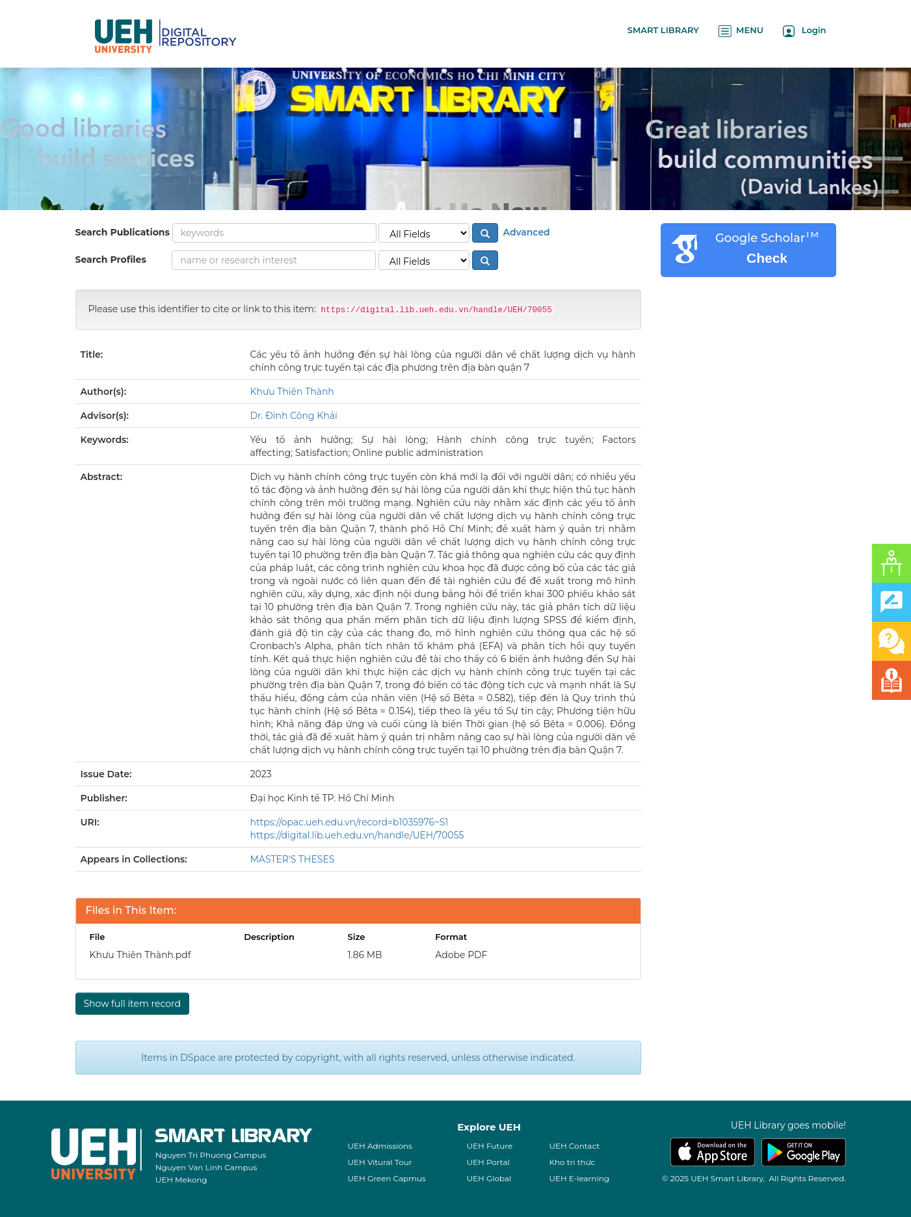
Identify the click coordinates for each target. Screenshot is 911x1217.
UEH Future (489, 1146)
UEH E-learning (579, 1178)
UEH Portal (487, 1162)
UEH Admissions (379, 1146)
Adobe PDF (461, 955)
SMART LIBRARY (663, 30)
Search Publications (122, 232)
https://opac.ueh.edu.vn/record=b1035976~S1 (349, 822)
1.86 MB (364, 955)
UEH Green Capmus (386, 1178)
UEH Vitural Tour (379, 1162)
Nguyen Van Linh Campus (206, 1167)
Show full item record (132, 1004)
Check (766, 257)
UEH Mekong (181, 1179)
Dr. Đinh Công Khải (293, 415)
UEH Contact (574, 1146)
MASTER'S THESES (292, 859)
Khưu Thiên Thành (292, 391)
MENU (741, 31)
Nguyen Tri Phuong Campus (211, 1155)
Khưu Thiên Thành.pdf (140, 955)
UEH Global (488, 1178)
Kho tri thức (572, 1162)
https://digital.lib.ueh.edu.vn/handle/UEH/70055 (357, 835)
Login (804, 31)
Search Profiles (110, 259)
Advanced (525, 232)
